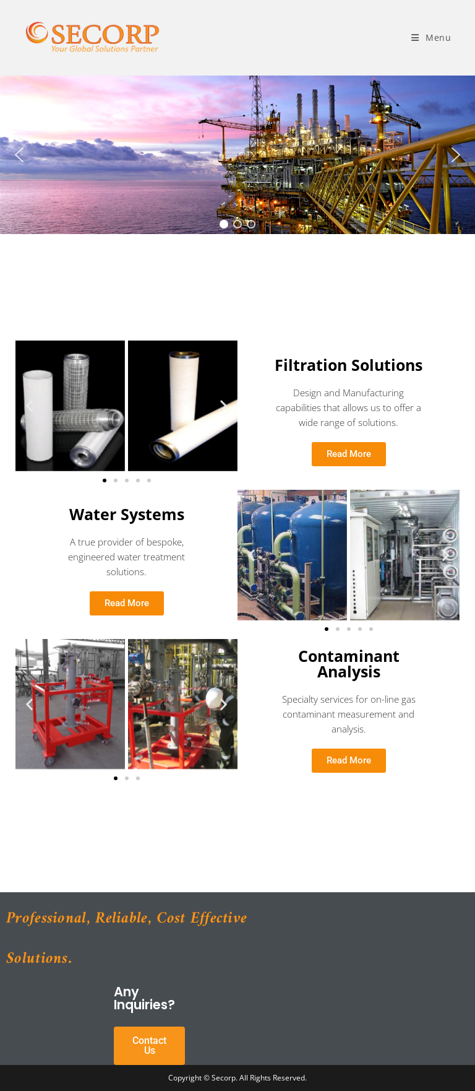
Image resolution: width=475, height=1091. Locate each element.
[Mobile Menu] (431, 37)
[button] (19, 155)
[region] (237, 155)
